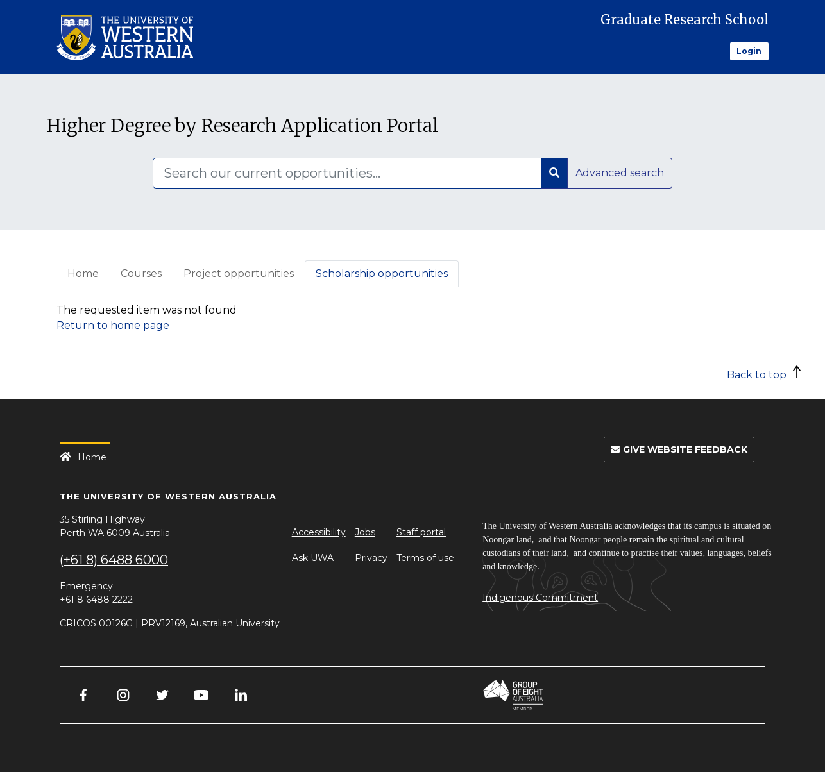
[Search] (347, 173)
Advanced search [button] (619, 173)
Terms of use (425, 558)
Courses (141, 273)
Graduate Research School (684, 20)
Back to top (757, 375)
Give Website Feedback (679, 449)
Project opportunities (238, 273)
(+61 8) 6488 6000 (114, 559)
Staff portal (421, 532)
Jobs (365, 532)
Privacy (371, 558)
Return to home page (112, 325)
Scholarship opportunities (382, 273)
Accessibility (319, 532)
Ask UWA (313, 558)
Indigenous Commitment (540, 597)
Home (83, 273)
